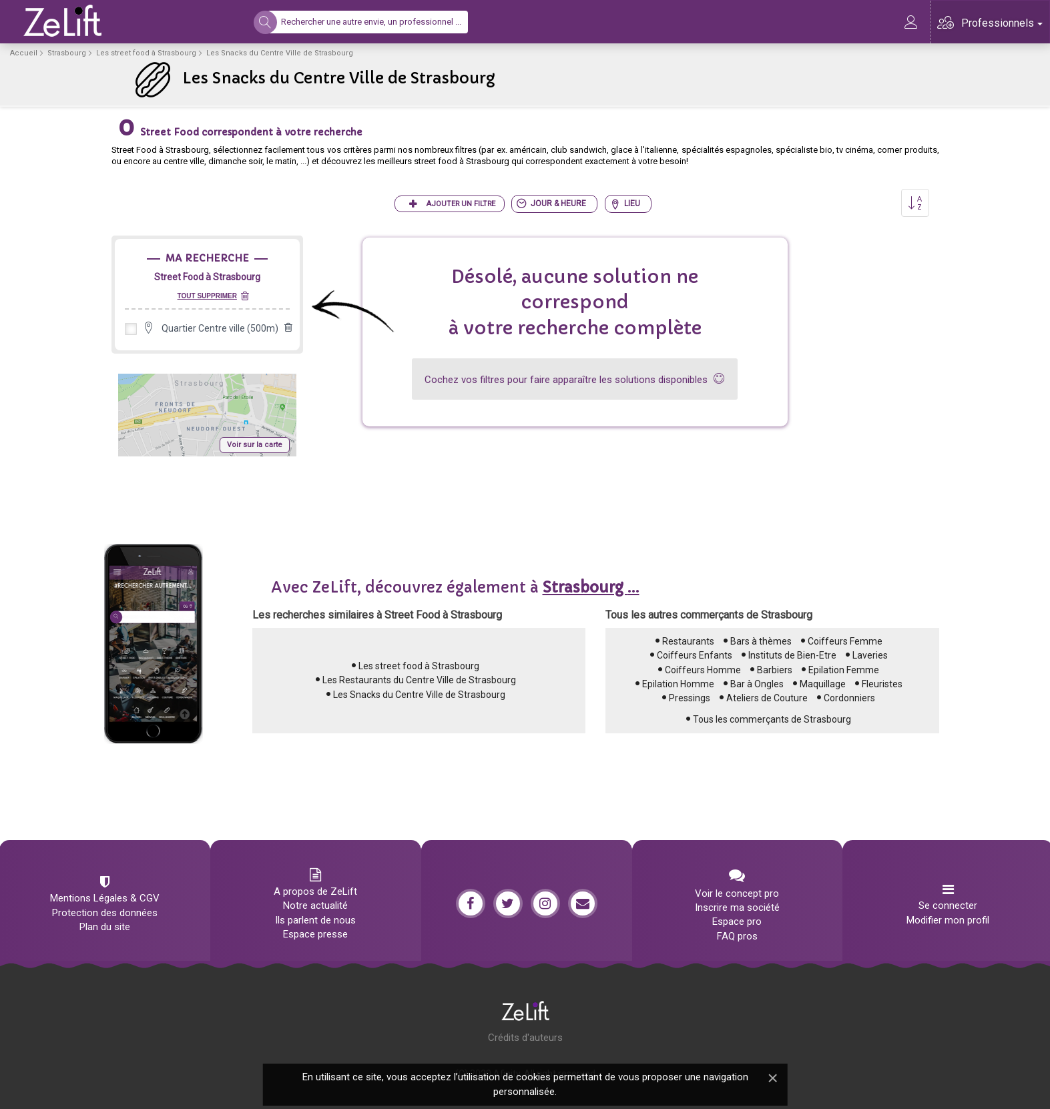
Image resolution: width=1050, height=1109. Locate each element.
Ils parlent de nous (315, 920)
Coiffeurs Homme (703, 670)
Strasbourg (66, 53)
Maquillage (823, 684)
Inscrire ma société (737, 907)
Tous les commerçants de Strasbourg (772, 719)
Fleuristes (882, 684)
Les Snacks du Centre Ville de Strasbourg (419, 694)
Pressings (689, 698)
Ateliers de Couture (767, 698)
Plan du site (104, 927)
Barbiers (774, 670)
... (591, 588)
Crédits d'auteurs (525, 1038)
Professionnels (1002, 23)
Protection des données (105, 913)
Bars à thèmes (761, 641)
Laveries (870, 655)
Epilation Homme (678, 684)
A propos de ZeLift (315, 891)
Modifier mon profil (947, 920)
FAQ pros (737, 936)
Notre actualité (315, 905)
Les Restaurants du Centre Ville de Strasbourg (419, 680)
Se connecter (947, 905)
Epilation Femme (843, 670)
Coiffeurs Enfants (694, 655)
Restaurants (688, 641)
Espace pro (737, 921)
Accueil (23, 53)
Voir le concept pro (737, 893)
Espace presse (315, 934)
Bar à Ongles (757, 684)
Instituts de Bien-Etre (792, 655)
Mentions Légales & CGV (105, 898)
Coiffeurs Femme (845, 641)
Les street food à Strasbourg (146, 53)
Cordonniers (849, 698)
